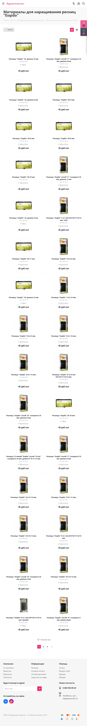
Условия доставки (38, 674)
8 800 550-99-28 (69, 688)
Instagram (11, 701)
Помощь (34, 668)
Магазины (7, 674)
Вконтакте (5, 701)
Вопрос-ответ (64, 671)
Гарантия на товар (39, 677)
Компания (8, 664)
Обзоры (62, 677)
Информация (37, 664)
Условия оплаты (38, 671)
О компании (8, 668)
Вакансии (7, 671)
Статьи (62, 668)
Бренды (62, 674)
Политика (7, 677)
